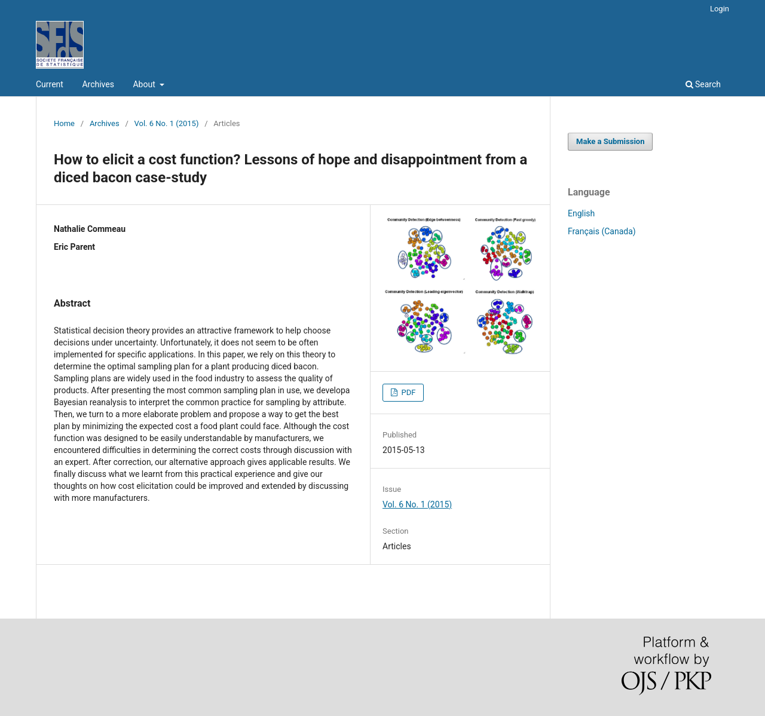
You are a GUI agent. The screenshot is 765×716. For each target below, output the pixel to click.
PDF (407, 392)
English (581, 213)
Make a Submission (610, 141)
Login (719, 8)
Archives (98, 84)
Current (49, 84)
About (145, 84)
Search (703, 84)
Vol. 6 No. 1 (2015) (166, 123)
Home (64, 123)
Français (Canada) (602, 231)
